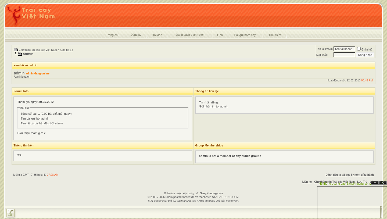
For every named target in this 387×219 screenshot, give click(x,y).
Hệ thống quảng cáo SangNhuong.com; (345, 183)
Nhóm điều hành (363, 174)
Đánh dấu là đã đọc (337, 174)
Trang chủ (113, 35)
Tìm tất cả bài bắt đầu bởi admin (42, 123)
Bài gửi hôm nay (245, 35)
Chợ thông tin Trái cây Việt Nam (38, 49)
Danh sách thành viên (190, 34)
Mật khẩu (322, 54)
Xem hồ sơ (66, 49)
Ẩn (375, 183)
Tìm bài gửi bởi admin (35, 118)
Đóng (383, 183)
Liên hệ (307, 181)
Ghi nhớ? (364, 49)
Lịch (220, 35)
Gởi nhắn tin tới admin (213, 106)
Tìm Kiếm (274, 35)
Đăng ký (135, 34)
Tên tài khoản (324, 49)
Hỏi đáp (157, 35)
